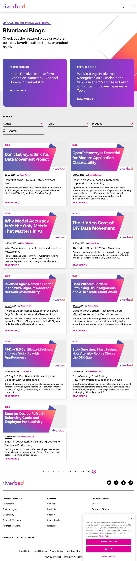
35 (82, 471)
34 (76, 471)
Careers (96, 504)
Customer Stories (100, 509)
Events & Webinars (12, 520)
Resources (52, 526)
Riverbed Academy (12, 526)
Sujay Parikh (24, 175)
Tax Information (73, 551)
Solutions (52, 504)
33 (69, 471)
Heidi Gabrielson (95, 175)
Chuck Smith (26, 306)
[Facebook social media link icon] (123, 482)
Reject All (109, 557)
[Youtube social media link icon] (130, 482)
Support (51, 515)
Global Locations (100, 515)
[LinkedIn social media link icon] (109, 482)
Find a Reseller (54, 520)
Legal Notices (40, 551)
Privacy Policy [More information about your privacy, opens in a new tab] (104, 544)
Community (8, 515)
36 (89, 471)
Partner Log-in (10, 509)
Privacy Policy (56, 551)
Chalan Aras (93, 243)
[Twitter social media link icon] (116, 482)
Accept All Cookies (109, 550)
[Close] (131, 527)
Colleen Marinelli (94, 371)
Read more (11, 203)
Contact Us (8, 504)
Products (51, 509)
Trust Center (25, 551)
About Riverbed (100, 498)
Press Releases (99, 520)
